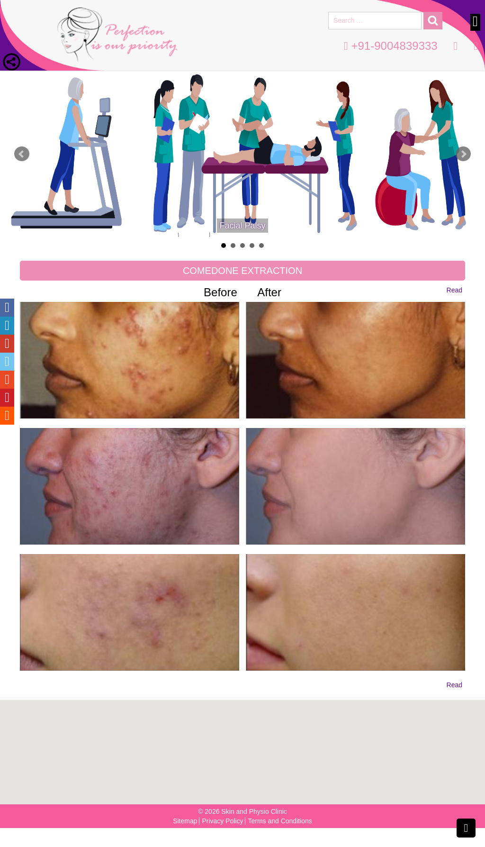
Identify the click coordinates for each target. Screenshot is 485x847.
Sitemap (185, 821)
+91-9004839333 (391, 45)
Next (463, 154)
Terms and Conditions (280, 821)
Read (454, 290)
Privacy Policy (222, 821)
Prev (21, 154)
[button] (245, 747)
